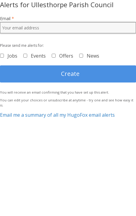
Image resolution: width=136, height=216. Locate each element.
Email (7, 18)
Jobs (12, 55)
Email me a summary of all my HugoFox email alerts (57, 115)
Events (38, 55)
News (93, 55)
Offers (66, 55)
